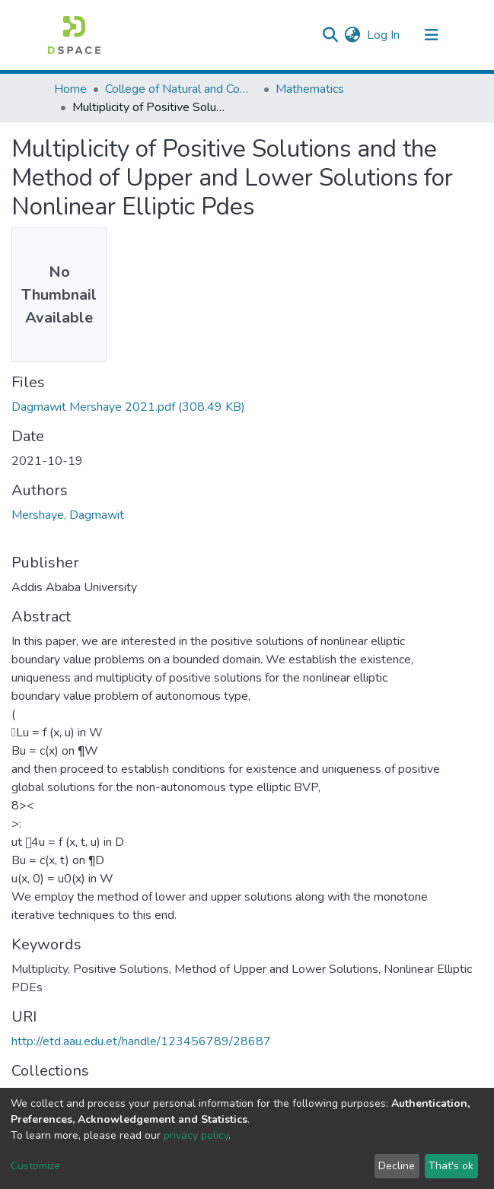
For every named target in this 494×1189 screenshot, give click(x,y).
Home (70, 89)
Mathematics (310, 89)
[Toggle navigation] (431, 35)
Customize (35, 1166)
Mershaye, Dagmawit (67, 515)
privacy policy (196, 1135)
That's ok (451, 1166)
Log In (384, 35)
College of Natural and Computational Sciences (181, 89)
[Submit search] (330, 35)
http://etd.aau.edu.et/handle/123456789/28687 (141, 1041)
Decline (396, 1166)
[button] (352, 35)
